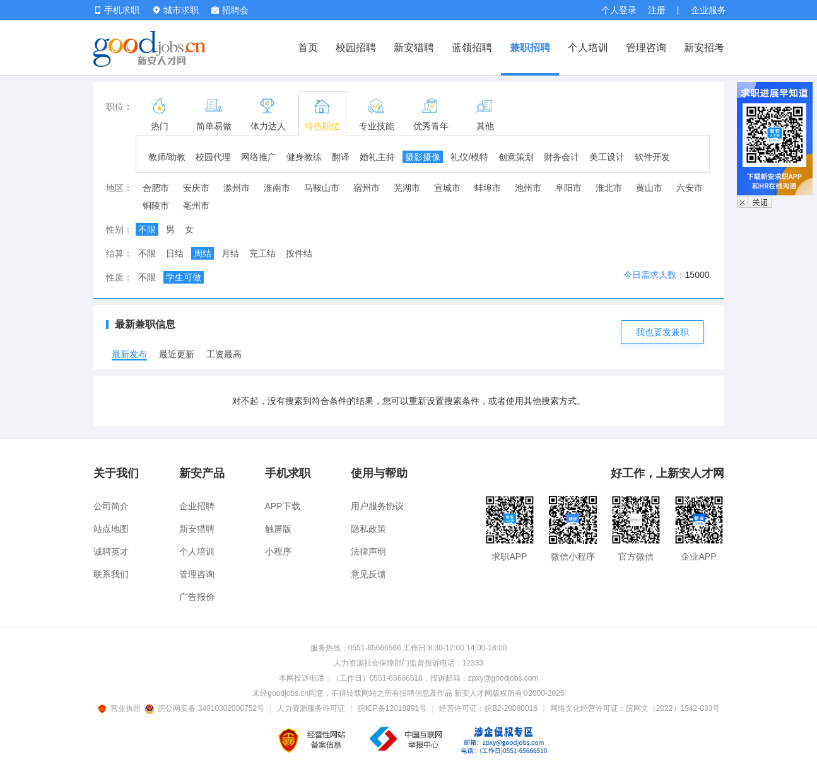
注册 (657, 10)
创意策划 (516, 157)
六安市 (689, 188)
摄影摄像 (422, 157)
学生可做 (183, 277)
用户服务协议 (377, 506)
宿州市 (366, 188)
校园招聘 (356, 47)
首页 (308, 47)
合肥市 (156, 188)
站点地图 (111, 529)
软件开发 (652, 157)
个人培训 (588, 47)
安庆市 (196, 188)
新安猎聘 (414, 47)
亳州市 (196, 205)
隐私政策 (368, 529)
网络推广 (258, 157)
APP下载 (282, 506)
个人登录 (619, 10)
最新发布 (129, 354)
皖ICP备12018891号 (392, 708)
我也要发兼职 (662, 332)
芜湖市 (407, 188)
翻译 (341, 157)
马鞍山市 (321, 188)
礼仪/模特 (469, 157)
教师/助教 (167, 157)
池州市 (528, 188)
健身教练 (304, 157)
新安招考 (704, 47)
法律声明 (368, 551)
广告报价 (197, 597)
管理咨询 (646, 47)
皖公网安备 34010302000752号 (205, 708)
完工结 (262, 253)
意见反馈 (368, 574)
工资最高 (224, 354)
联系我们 (111, 574)
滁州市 (236, 188)
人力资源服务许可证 (311, 708)
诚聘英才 (111, 551)
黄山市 (649, 188)
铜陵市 (156, 205)
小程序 (278, 551)
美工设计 (607, 157)
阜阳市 (568, 188)
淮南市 (277, 188)
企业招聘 (197, 506)
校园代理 (213, 157)
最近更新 (176, 354)
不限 (147, 229)
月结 (230, 253)
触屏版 (278, 529)
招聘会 (230, 10)
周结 (202, 253)
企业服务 (708, 10)
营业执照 (121, 708)
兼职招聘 (530, 47)
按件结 (299, 253)
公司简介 (111, 506)
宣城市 (447, 188)
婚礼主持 (377, 157)
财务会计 (561, 157)
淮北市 (609, 188)
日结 (175, 253)
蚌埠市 (487, 188)
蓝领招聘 (472, 47)
